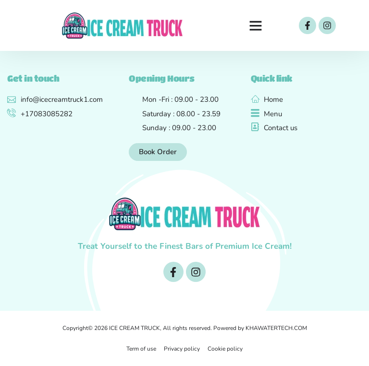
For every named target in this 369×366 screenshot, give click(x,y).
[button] (256, 25)
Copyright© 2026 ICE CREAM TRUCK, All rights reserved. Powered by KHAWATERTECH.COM (184, 328)
